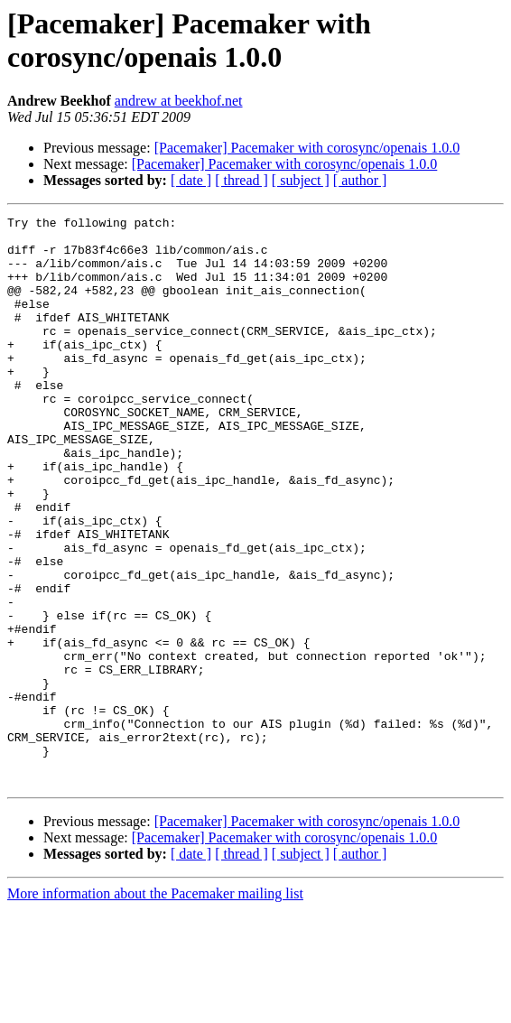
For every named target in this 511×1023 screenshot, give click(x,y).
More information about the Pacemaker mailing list (155, 1007)
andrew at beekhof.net (179, 100)
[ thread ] (241, 180)
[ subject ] (301, 180)
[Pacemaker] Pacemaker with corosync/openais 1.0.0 (307, 147)
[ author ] (360, 180)
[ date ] (191, 180)
